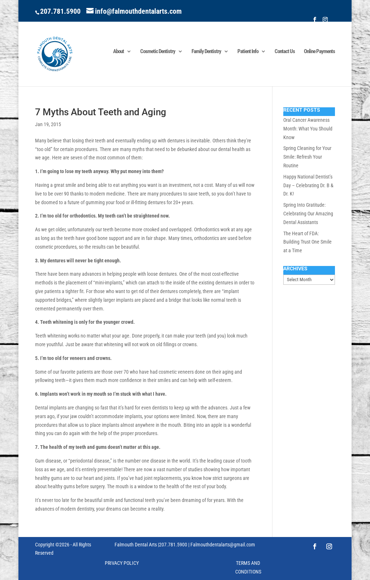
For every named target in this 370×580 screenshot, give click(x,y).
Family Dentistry (206, 52)
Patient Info (247, 52)
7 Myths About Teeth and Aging (100, 112)
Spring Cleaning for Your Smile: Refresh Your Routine (307, 156)
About (118, 52)
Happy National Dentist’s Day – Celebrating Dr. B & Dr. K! (308, 185)
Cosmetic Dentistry (157, 52)
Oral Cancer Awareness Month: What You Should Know (307, 128)
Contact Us (285, 52)
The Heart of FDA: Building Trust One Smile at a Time (307, 242)
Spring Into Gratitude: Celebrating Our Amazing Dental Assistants (308, 213)
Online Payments (319, 52)
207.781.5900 (60, 11)
